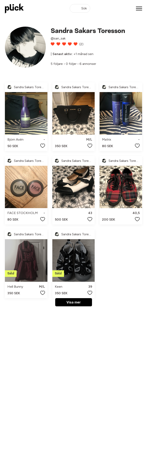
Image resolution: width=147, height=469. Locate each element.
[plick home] (14, 8)
